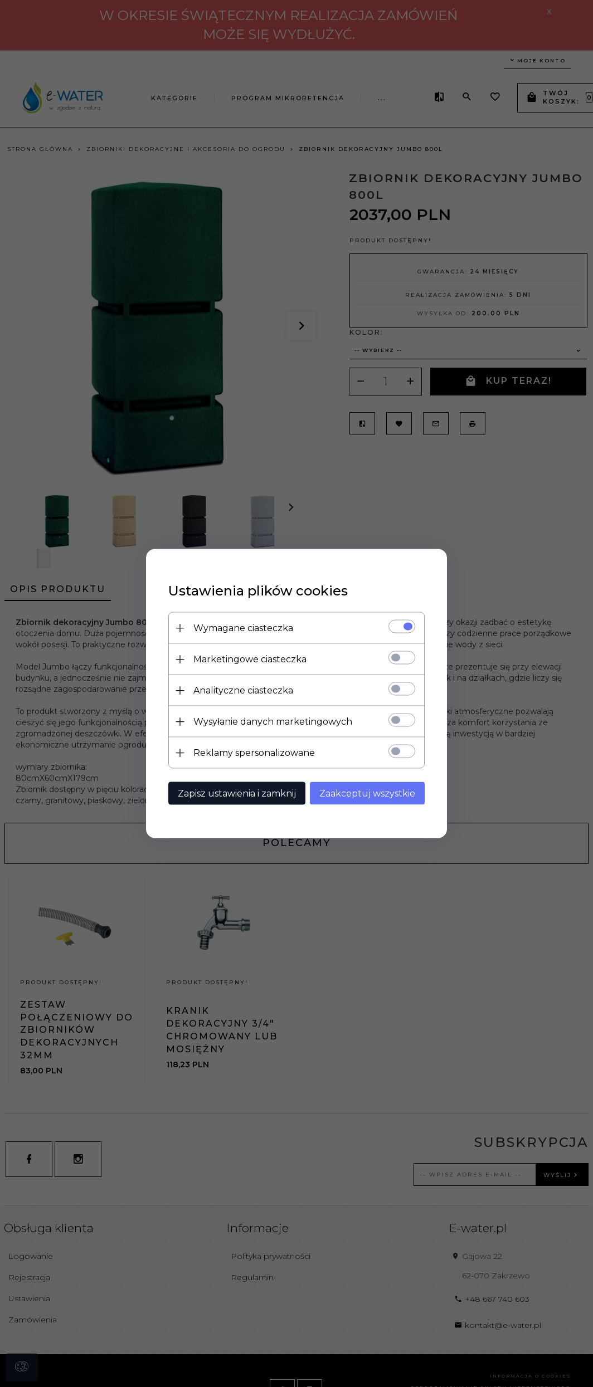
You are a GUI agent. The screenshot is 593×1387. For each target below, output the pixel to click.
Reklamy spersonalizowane (254, 753)
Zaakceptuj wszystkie (367, 793)
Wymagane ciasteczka (243, 628)
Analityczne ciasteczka (243, 690)
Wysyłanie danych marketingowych (272, 721)
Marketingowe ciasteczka (250, 659)
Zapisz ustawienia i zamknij (237, 793)
